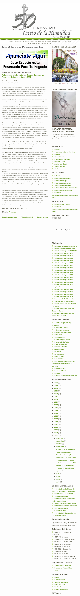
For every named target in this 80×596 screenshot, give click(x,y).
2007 (56, 435)
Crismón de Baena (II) (63, 455)
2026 (56, 382)
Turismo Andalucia (61, 582)
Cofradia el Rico (60, 510)
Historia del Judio (60, 347)
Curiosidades (59, 157)
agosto (59, 471)
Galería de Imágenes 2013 (63, 268)
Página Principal (27, 217)
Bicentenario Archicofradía (64, 299)
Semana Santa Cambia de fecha (65, 376)
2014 (56, 416)
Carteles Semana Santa (62, 332)
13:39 (25, 208)
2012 (56, 421)
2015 (56, 413)
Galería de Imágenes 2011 (63, 260)
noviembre (60, 441)
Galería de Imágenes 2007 (63, 253)
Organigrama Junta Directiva (64, 152)
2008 (56, 433)
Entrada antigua (42, 217)
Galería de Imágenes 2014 (63, 270)
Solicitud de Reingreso (62, 185)
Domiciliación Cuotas (62, 204)
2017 (56, 407)
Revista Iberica (59, 587)
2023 (56, 391)
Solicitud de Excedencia (63, 190)
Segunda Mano (59, 166)
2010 (56, 427)
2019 (56, 402)
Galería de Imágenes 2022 (63, 292)
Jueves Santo (59, 349)
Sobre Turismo (59, 580)
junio (58, 476)
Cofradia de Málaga (61, 508)
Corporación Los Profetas (63, 494)
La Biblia (57, 352)
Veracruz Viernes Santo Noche (65, 503)
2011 (56, 424)
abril (58, 482)
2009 (56, 430)
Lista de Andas (59, 161)
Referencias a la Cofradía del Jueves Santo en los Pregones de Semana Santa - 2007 (23, 76)
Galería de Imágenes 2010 (63, 263)
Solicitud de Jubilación (62, 183)
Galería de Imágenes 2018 (63, 280)
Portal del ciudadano (63, 452)
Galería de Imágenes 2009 (63, 258)
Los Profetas (59, 359)
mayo (58, 479)
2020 (56, 399)
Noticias (57, 150)
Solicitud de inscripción (62, 178)
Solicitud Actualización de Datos (66, 188)
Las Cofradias (59, 356)
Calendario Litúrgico (61, 330)
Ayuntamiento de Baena (63, 565)
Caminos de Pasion (61, 589)
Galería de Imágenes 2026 (63, 296)
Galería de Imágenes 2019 (63, 282)
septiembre (60, 446)
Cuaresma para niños (62, 339)
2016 (56, 410)
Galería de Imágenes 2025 (63, 294)
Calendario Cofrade (61, 327)
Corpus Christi (59, 337)
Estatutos (57, 176)
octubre (59, 444)
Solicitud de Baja (60, 181)
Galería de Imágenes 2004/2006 (65, 251)
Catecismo (58, 335)
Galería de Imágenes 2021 (63, 289)
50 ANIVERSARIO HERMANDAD (65, 246)
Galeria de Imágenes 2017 (63, 277)
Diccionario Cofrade (61, 342)
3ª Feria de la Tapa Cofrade (65, 449)
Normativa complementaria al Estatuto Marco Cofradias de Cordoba (63, 363)
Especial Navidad (60, 344)
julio (58, 473)
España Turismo (60, 584)
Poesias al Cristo (60, 371)
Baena (56, 577)
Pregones (12, 212)
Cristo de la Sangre (61, 496)
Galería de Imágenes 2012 (63, 265)
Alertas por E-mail (60, 164)
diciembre (60, 438)
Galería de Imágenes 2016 (63, 275)
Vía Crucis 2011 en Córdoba (64, 301)
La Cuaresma (59, 354)
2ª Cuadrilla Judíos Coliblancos (65, 506)
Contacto (57, 169)
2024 (56, 388)
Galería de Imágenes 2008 (63, 256)
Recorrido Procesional (62, 159)
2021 (56, 396)
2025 (56, 385)
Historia (57, 154)
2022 (56, 394)
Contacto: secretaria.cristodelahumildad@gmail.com (65, 195)
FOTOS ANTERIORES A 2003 (64, 248)
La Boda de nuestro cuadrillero (67, 463)
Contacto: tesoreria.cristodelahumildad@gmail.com (65, 209)
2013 (56, 419)
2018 (56, 405)
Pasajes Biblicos (60, 368)
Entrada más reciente (9, 217)
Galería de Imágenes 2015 (63, 272)
